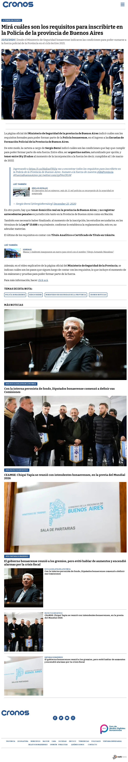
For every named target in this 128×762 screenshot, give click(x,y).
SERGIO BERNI (35, 295)
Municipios (35, 741)
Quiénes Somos (77, 745)
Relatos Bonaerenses (37, 745)
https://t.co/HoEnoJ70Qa (43, 168)
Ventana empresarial (112, 741)
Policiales (96, 741)
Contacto (92, 745)
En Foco (72, 741)
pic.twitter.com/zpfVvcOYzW (54, 175)
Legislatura (22, 741)
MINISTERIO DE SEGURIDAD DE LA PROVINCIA (66, 295)
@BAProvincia (105, 172)
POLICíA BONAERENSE (15, 295)
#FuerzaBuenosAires (25, 175)
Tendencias (84, 741)
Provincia (10, 741)
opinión (53, 745)
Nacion (46, 741)
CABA (54, 741)
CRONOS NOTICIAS (98, 295)
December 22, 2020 (64, 203)
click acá (43, 280)
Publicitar (62, 745)
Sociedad (62, 741)
